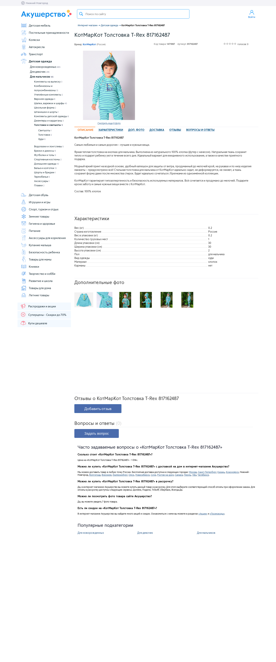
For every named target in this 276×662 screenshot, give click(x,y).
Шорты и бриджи (45, 172)
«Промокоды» (217, 513)
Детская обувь (34, 195)
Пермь (187, 474)
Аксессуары (42, 180)
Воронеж (107, 474)
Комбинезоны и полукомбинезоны (46, 88)
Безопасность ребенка (40, 252)
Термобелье (42, 176)
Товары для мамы (36, 259)
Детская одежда (36, 61)
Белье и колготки (45, 168)
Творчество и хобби (38, 274)
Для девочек (40, 71)
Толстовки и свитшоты (48, 124)
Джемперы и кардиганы (49, 120)
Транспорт (32, 54)
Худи (42, 138)
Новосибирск (142, 474)
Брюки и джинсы (45, 150)
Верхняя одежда (44, 98)
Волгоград (95, 474)
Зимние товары (35, 216)
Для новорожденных (45, 66)
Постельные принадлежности (45, 33)
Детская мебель (35, 25)
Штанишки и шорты (46, 111)
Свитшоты (45, 130)
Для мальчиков (41, 76)
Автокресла (33, 47)
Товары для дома (36, 288)
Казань (221, 472)
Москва (193, 472)
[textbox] (133, 14)
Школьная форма (45, 107)
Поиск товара (81, 14)
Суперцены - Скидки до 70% (43, 315)
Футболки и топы (45, 155)
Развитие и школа (37, 281)
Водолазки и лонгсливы (49, 146)
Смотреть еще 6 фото (109, 123)
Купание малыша (36, 245)
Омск (131, 474)
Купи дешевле (33, 323)
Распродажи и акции (38, 306)
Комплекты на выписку (48, 81)
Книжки (30, 266)
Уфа (194, 474)
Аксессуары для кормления (43, 238)
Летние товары (35, 295)
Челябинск (203, 474)
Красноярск (232, 472)
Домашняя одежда (46, 163)
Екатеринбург (120, 474)
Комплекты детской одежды (51, 116)
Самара (179, 474)
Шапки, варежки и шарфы (50, 103)
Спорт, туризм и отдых (40, 209)
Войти (251, 13)
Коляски (30, 40)
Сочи (153, 474)
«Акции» (202, 513)
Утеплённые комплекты (48, 94)
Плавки (39, 185)
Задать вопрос (96, 433)
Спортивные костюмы (48, 159)
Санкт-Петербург (207, 472)
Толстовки (45, 134)
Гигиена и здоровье (38, 224)
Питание (30, 231)
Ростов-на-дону (165, 474)
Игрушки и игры (35, 202)
